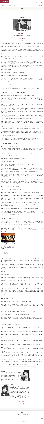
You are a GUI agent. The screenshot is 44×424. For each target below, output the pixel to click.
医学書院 (4, 1)
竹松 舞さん (22, 38)
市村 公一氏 (24, 33)
